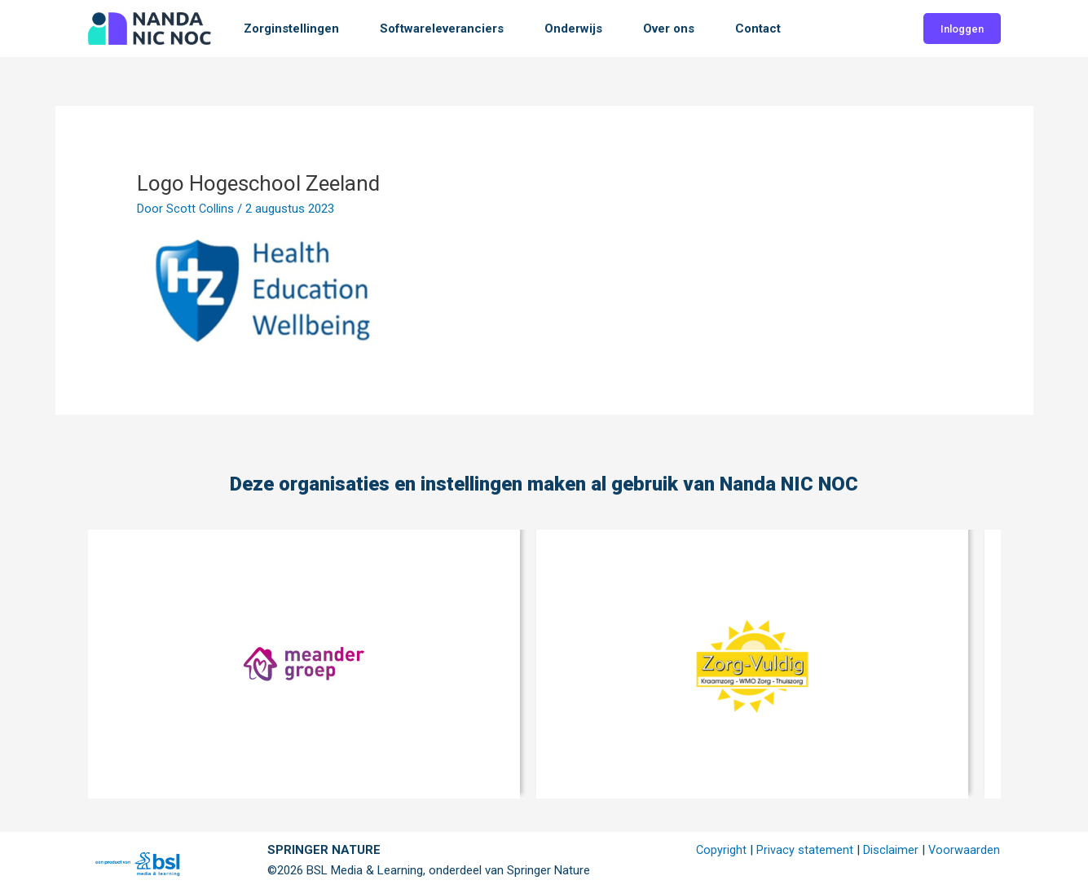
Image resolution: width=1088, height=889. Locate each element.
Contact (758, 28)
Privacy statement (803, 850)
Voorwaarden (963, 850)
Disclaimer (890, 850)
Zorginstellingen (291, 28)
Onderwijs (573, 28)
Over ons (668, 28)
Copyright (720, 850)
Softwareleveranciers (442, 28)
